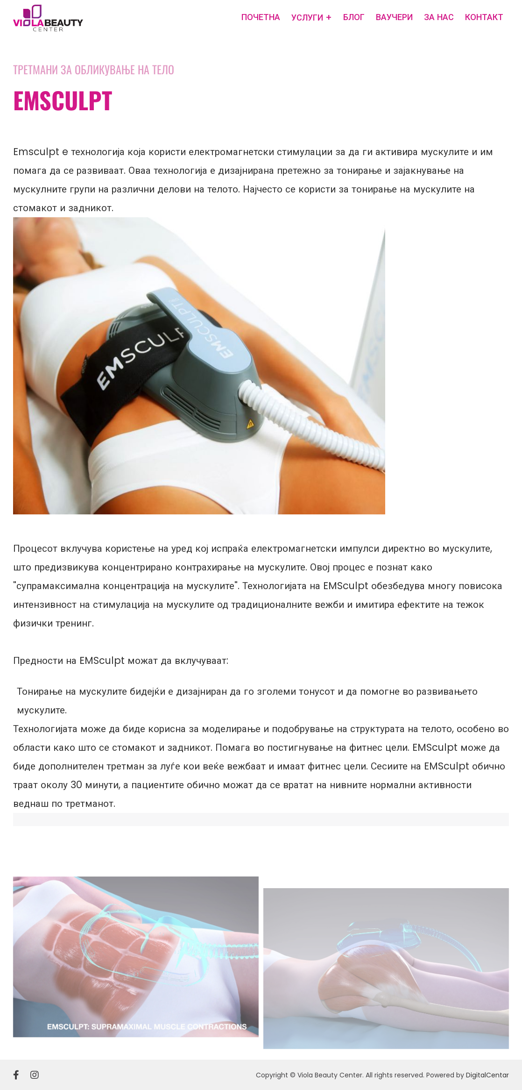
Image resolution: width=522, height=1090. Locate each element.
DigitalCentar (487, 1075)
